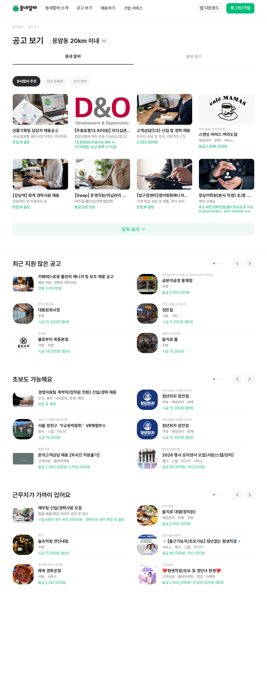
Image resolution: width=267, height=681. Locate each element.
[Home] (25, 8)
